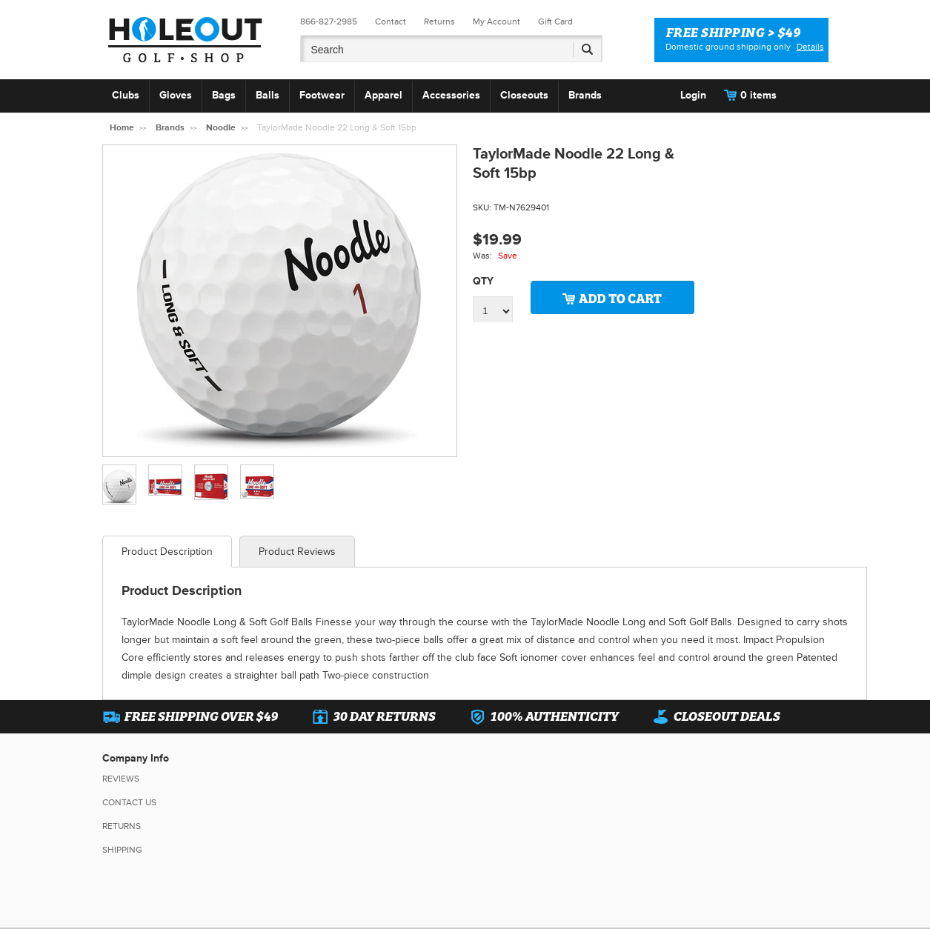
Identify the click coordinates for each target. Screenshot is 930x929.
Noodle (221, 127)
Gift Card (555, 21)
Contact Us (129, 802)
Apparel (383, 95)
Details (810, 47)
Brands (585, 95)
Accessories (451, 95)
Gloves (175, 95)
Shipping (122, 850)
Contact (390, 21)
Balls (267, 95)
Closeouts (524, 95)
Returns (439, 21)
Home (122, 127)
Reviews (120, 779)
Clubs (125, 95)
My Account (496, 21)
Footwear (322, 95)
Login (693, 95)
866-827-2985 (328, 21)
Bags (224, 95)
